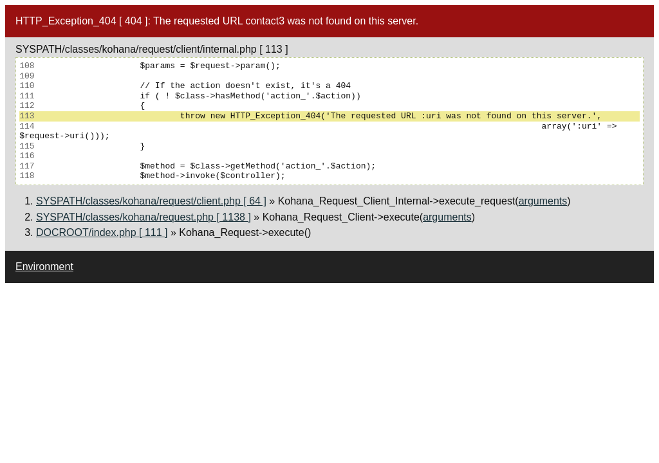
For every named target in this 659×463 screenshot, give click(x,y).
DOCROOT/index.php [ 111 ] (102, 232)
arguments (543, 200)
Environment (44, 266)
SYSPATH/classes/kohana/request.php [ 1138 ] (143, 217)
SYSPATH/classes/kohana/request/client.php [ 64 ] (151, 200)
